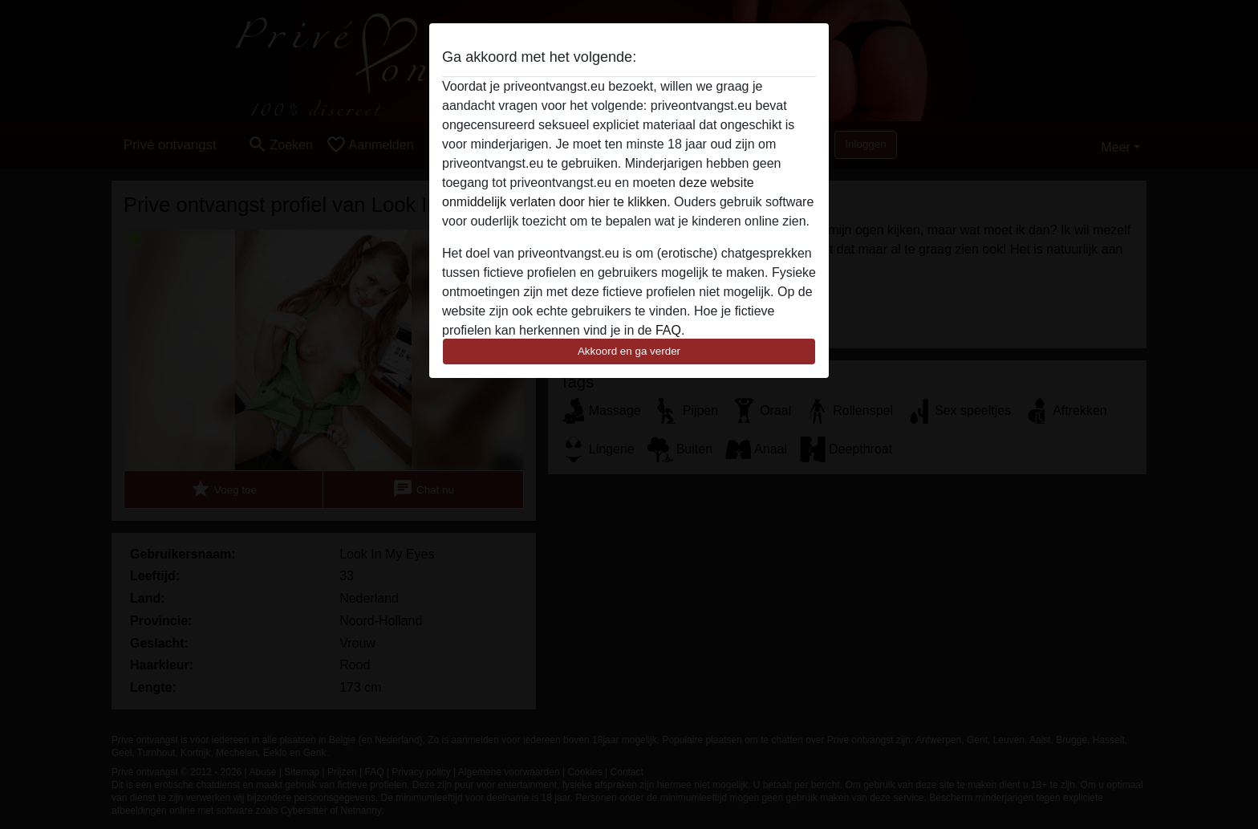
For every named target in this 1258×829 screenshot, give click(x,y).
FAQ (668, 330)
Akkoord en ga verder (629, 351)
